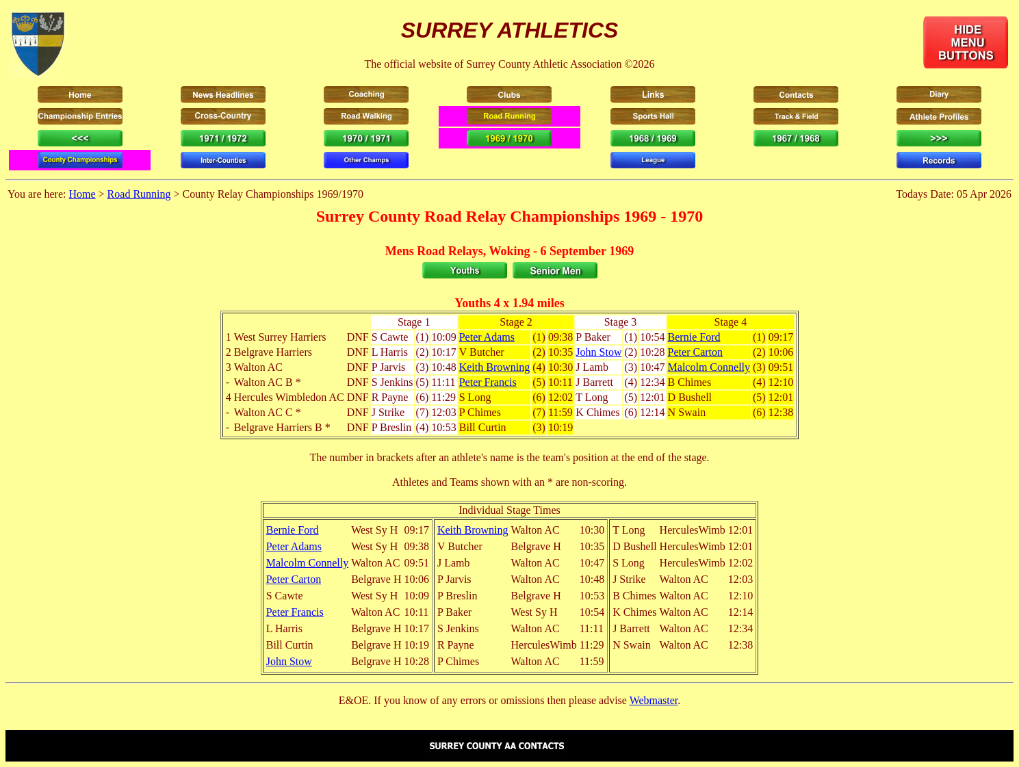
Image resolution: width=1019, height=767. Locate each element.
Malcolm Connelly (709, 367)
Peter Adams (487, 337)
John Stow (598, 352)
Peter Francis (488, 382)
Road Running (139, 194)
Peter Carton (695, 352)
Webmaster (654, 700)
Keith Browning (494, 367)
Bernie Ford (694, 337)
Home (81, 194)
